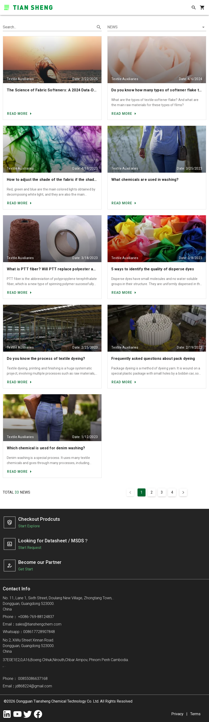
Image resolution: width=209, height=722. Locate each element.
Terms (195, 714)
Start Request (29, 547)
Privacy (177, 714)
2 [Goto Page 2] (152, 492)
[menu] (6, 7)
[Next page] (183, 492)
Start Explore (29, 526)
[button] (156, 27)
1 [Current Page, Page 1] (141, 492)
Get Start (25, 569)
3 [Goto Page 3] (162, 492)
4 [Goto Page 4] (172, 492)
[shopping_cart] (202, 7)
